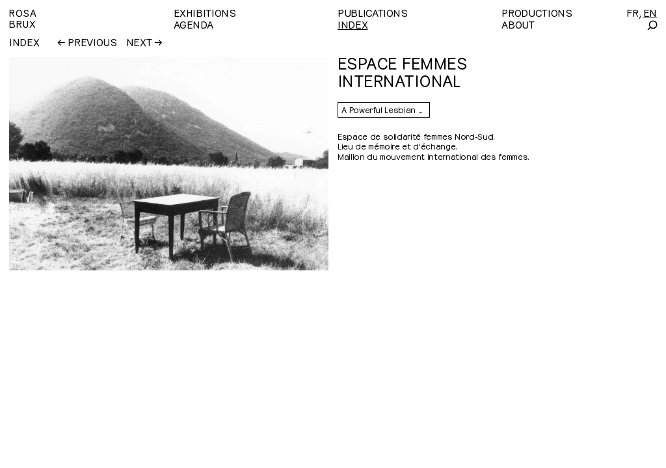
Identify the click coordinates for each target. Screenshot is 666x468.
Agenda (193, 24)
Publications (373, 12)
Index (352, 24)
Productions (536, 12)
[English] (650, 12)
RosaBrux (22, 18)
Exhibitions (205, 12)
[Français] (632, 12)
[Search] (651, 25)
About (517, 24)
